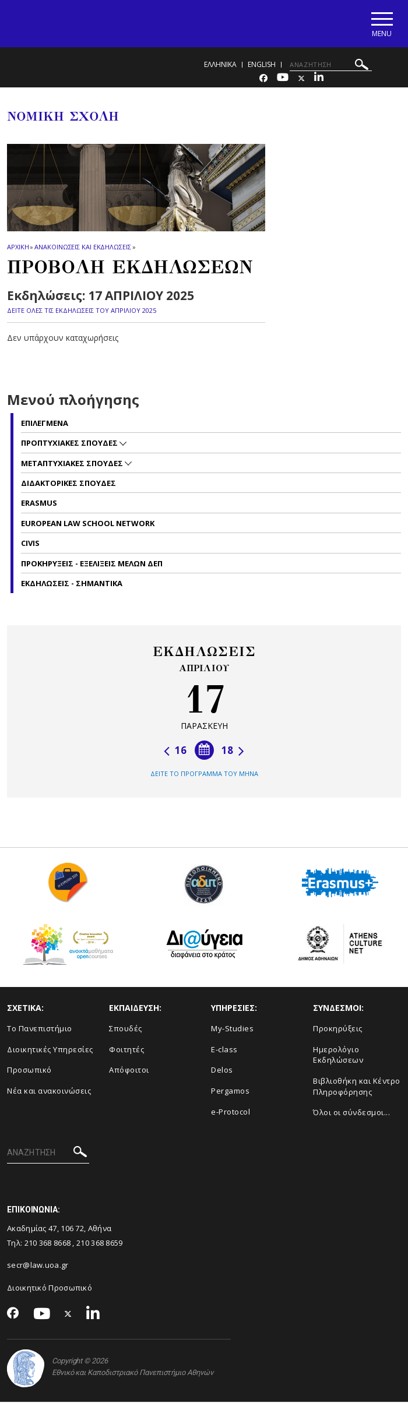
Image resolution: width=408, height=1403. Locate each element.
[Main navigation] (381, 24)
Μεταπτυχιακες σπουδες (73, 464)
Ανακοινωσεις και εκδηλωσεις (82, 248)
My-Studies (232, 1029)
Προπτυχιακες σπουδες (70, 444)
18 (232, 751)
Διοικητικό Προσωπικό (49, 1289)
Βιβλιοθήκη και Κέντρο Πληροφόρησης (356, 1087)
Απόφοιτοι (129, 1071)
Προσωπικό (29, 1071)
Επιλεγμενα (44, 423)
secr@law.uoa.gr (38, 1266)
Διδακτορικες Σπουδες (68, 484)
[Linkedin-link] (318, 79)
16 (175, 751)
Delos (222, 1071)
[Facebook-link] (263, 79)
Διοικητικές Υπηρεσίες (50, 1050)
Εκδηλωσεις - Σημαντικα (71, 584)
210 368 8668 (47, 1243)
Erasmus (39, 504)
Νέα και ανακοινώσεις (49, 1092)
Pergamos (230, 1092)
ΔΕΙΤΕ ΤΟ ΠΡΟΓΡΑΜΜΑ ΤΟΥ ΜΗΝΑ (204, 774)
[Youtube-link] (283, 79)
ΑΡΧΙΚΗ (18, 248)
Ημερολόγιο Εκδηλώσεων (338, 1056)
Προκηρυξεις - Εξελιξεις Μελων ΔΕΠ (92, 564)
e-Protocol (230, 1112)
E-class (224, 1050)
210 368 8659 (99, 1243)
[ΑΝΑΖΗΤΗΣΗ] (331, 65)
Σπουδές (125, 1029)
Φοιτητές (126, 1050)
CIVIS (30, 544)
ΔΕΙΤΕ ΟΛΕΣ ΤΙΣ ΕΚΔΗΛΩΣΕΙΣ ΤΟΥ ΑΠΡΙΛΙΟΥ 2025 (81, 310)
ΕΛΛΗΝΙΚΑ (220, 65)
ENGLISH (262, 65)
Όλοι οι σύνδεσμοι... (351, 1113)
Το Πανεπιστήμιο (39, 1029)
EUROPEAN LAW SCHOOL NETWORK (87, 524)
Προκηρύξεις (338, 1029)
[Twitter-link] (301, 79)
